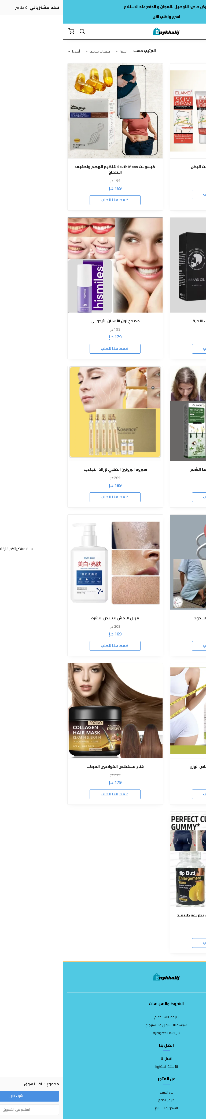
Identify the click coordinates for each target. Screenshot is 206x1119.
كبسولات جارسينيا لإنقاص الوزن (154, 766)
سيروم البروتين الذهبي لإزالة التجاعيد (52, 469)
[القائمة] (198, 32)
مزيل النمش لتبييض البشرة (52, 618)
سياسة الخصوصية (103, 1033)
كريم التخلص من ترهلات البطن (154, 167)
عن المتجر (103, 1092)
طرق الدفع (103, 1100)
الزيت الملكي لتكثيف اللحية (154, 321)
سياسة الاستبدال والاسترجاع (103, 1025)
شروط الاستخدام (103, 1017)
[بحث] (19, 32)
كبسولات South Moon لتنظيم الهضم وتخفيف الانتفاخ (52, 169)
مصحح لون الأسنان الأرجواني (51, 321)
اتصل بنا (103, 1058)
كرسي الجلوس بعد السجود (154, 618)
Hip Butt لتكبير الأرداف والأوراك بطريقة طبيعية (154, 915)
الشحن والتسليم (103, 1108)
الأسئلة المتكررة (103, 1066)
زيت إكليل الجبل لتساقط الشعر (154, 469)
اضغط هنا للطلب (154, 194)
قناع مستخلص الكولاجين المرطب (51, 766)
